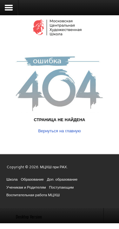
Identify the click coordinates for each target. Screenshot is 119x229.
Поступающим (61, 187)
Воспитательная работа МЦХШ (33, 195)
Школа (11, 179)
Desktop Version (29, 216)
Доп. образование (62, 179)
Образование (32, 179)
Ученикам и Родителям (26, 187)
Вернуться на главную (59, 131)
